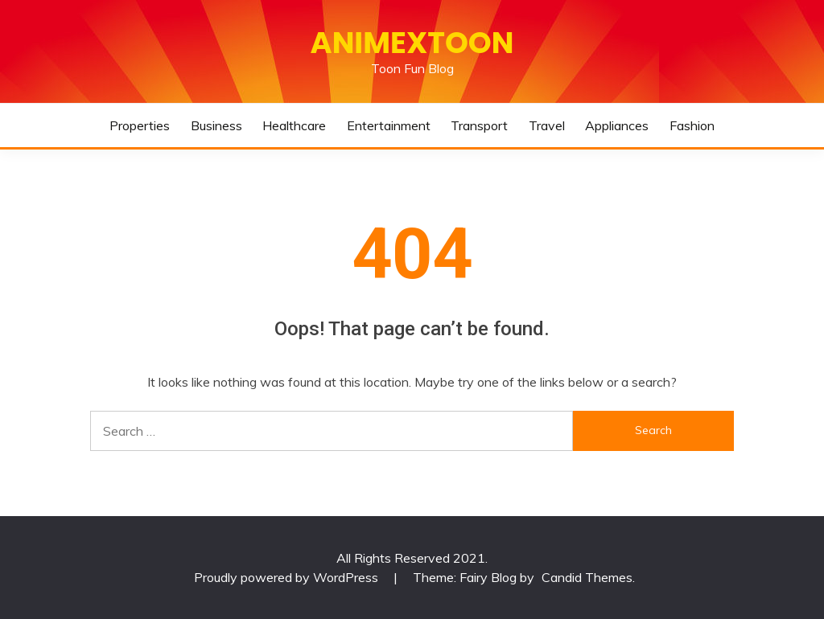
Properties (139, 125)
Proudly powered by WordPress (287, 577)
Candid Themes (587, 577)
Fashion (692, 125)
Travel (547, 125)
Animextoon (412, 43)
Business (216, 125)
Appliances (617, 125)
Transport (479, 125)
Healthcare (294, 125)
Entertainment (389, 125)
